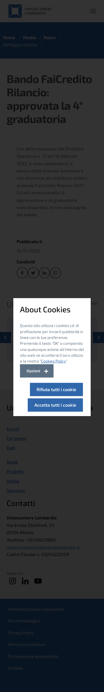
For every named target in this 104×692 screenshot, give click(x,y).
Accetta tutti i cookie (55, 404)
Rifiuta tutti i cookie (56, 389)
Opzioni (33, 370)
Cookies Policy (53, 361)
